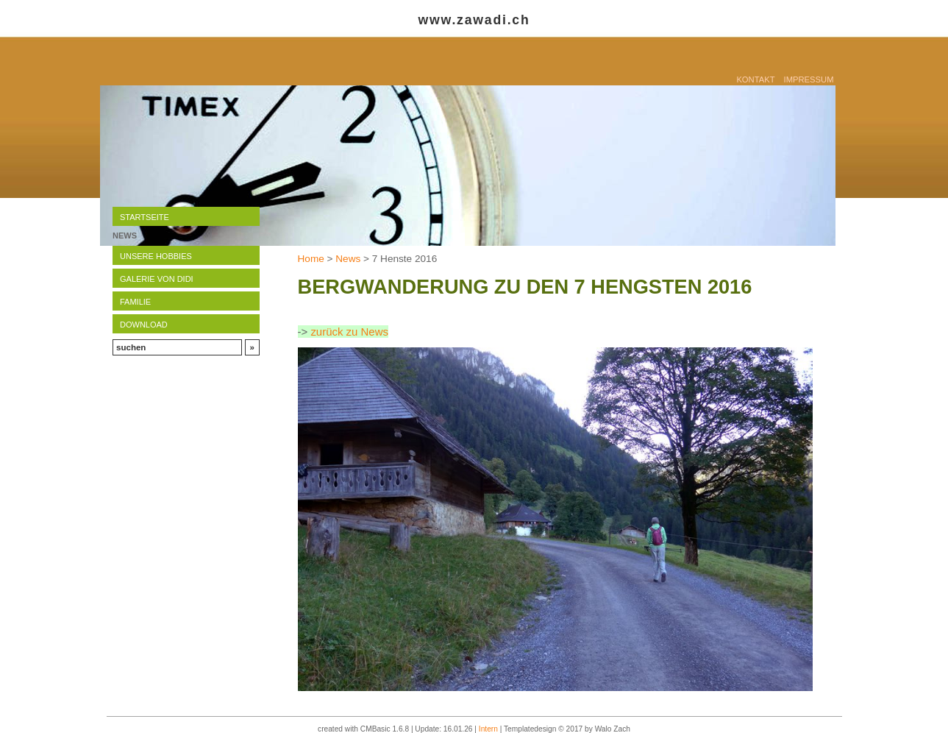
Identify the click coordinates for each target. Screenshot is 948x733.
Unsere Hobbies (156, 256)
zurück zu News (349, 331)
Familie (135, 301)
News (347, 258)
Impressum (809, 79)
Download (144, 324)
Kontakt (755, 79)
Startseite (144, 217)
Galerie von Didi (156, 279)
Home (311, 258)
